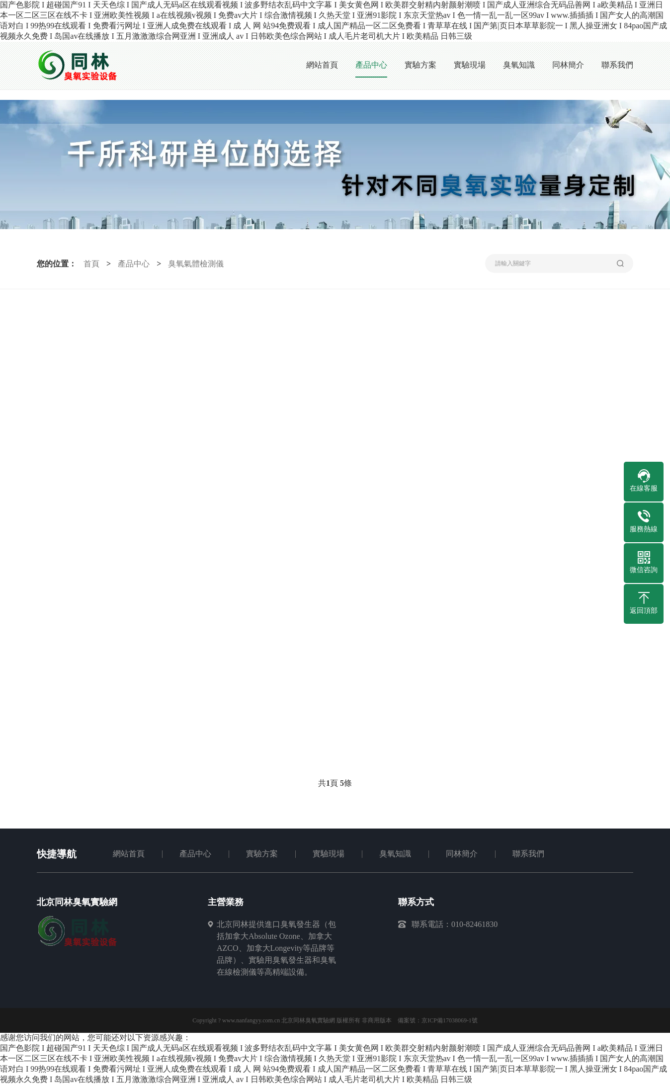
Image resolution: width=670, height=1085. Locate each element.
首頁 (91, 263)
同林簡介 (462, 853)
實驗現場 (328, 853)
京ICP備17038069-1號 (449, 1020)
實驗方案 (262, 853)
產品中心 (134, 263)
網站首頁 (129, 853)
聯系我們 (528, 853)
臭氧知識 (395, 853)
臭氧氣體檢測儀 (196, 263)
